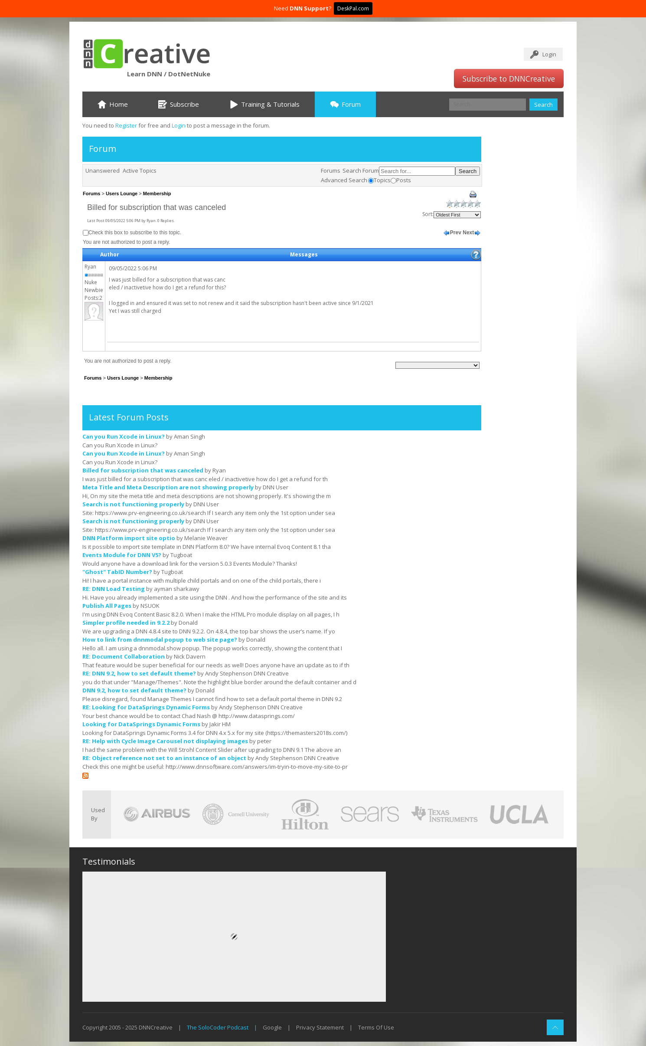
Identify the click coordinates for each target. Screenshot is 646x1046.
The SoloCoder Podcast (217, 1027)
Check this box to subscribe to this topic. (134, 233)
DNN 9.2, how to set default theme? (134, 690)
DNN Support (309, 8)
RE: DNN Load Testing (113, 589)
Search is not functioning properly (133, 504)
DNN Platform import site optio (128, 538)
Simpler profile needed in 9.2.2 (126, 622)
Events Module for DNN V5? (121, 555)
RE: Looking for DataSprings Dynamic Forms (146, 707)
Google (272, 1027)
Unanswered (102, 170)
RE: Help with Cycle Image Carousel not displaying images (165, 741)
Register (126, 125)
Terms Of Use (376, 1027)
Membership (157, 193)
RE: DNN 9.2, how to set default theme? (139, 673)
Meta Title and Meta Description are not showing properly (168, 487)
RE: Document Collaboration (123, 656)
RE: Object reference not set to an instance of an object (164, 758)
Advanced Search (344, 180)
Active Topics (140, 170)
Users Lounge (121, 193)
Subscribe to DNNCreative (509, 78)
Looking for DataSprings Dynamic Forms (141, 724)
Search (543, 104)
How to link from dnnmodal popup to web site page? (159, 639)
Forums (330, 170)
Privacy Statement (320, 1027)
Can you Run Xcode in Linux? (123, 436)
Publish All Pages (106, 606)
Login (549, 54)
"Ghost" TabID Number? (117, 572)
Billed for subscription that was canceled (142, 470)
